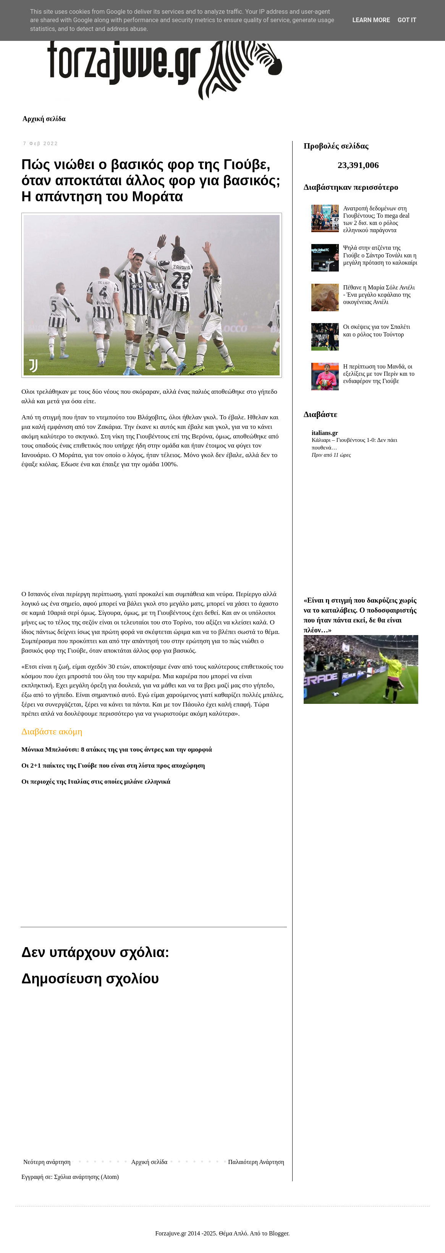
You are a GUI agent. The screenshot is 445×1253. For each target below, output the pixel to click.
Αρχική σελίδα (44, 119)
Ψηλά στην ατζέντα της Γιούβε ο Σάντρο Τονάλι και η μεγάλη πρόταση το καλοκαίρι (380, 254)
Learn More (371, 20)
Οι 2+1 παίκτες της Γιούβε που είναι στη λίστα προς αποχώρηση (113, 765)
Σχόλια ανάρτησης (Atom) (86, 1177)
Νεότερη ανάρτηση (47, 1162)
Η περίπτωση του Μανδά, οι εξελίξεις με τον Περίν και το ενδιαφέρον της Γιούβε (378, 373)
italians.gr (325, 433)
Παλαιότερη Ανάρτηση (256, 1162)
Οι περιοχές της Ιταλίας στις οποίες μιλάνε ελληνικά (95, 781)
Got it (407, 20)
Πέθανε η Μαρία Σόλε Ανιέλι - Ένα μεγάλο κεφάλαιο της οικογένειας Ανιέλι (378, 294)
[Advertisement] (153, 529)
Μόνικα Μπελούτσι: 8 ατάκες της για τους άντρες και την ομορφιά (116, 749)
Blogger (278, 1233)
